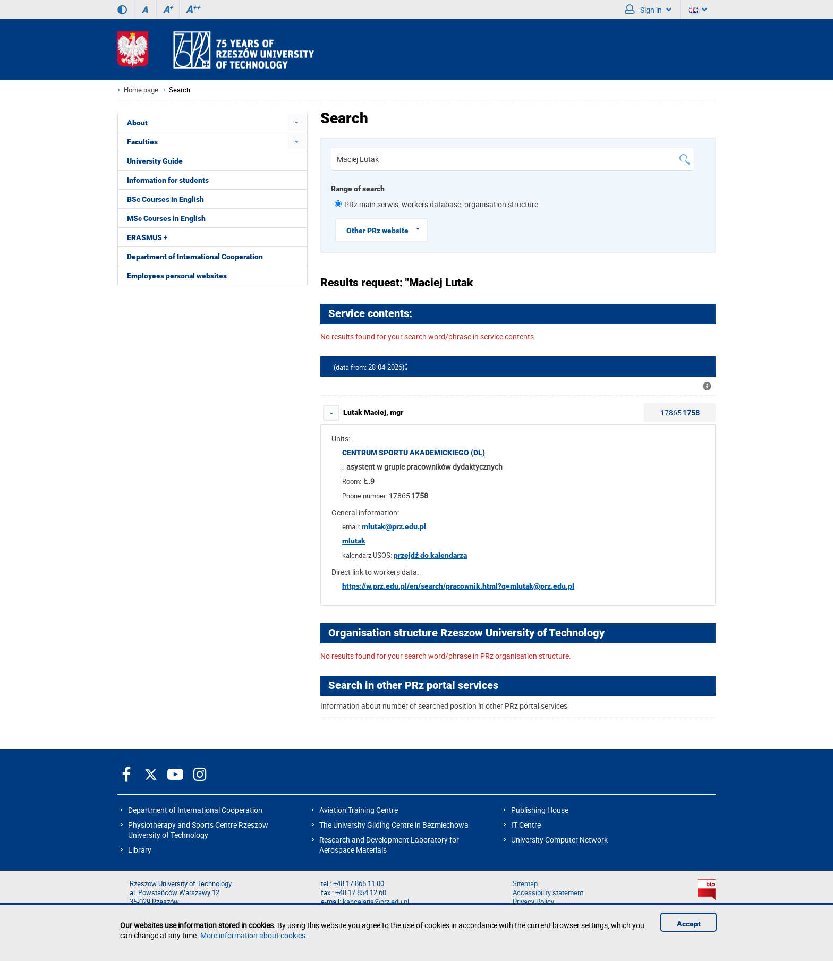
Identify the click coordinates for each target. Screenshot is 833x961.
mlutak (354, 541)
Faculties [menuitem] (142, 142)
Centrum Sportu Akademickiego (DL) (413, 452)
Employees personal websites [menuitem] (177, 275)
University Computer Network (559, 840)
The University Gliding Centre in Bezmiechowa (394, 825)
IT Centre (526, 825)
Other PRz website (386, 228)
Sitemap (525, 883)
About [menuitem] (137, 122)
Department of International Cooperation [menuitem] (195, 256)
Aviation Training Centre (358, 810)
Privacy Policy (533, 901)
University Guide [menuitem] (155, 161)
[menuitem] (296, 122)
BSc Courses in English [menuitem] (165, 199)
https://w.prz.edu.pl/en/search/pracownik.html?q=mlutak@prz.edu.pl (458, 586)
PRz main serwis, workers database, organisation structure (441, 204)
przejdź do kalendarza (430, 555)
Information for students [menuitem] (168, 180)
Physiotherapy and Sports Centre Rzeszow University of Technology (198, 830)
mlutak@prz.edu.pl (394, 526)
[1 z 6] (338, 203)
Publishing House (539, 810)
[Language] (698, 9)
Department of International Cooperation (195, 810)
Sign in (648, 9)
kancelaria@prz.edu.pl (376, 901)
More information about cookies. (254, 935)
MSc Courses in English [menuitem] (166, 218)
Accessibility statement (548, 892)
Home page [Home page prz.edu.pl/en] (141, 90)
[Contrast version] (122, 9)
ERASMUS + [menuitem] (147, 237)
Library (139, 850)
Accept (689, 924)
